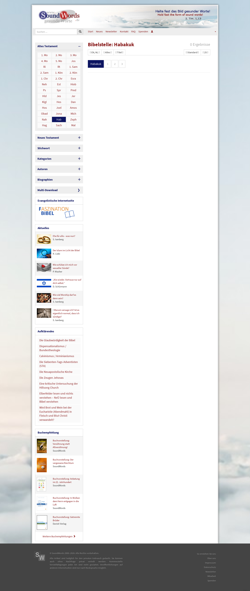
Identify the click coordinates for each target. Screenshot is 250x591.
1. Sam (73, 67)
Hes (59, 102)
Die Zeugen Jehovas (51, 377)
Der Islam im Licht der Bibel (58, 253)
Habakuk (95, 64)
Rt (59, 67)
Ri (44, 67)
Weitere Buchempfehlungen (59, 536)
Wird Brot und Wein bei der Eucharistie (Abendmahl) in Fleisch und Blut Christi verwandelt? (55, 414)
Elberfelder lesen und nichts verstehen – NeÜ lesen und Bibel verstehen (56, 397)
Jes (59, 96)
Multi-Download (47, 190)
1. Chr (44, 78)
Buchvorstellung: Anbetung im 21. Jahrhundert (58, 484)
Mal (73, 125)
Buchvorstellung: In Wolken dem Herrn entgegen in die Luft (58, 503)
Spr (59, 90)
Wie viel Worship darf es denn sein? (56, 298)
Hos (44, 107)
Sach (59, 125)
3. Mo (73, 55)
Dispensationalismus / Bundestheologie (52, 348)
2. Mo (59, 55)
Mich (73, 113)
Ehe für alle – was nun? (56, 239)
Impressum (210, 562)
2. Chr (58, 78)
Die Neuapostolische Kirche (55, 372)
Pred (73, 90)
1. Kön (59, 72)
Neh (44, 84)
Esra (73, 78)
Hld (44, 96)
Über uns (211, 558)
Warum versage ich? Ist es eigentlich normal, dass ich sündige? (58, 315)
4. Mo (44, 61)
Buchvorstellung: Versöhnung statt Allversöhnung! (53, 446)
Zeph (73, 119)
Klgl (44, 102)
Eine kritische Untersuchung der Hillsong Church (58, 386)
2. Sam (44, 72)
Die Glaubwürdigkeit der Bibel (57, 340)
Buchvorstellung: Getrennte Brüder (58, 522)
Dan (73, 102)
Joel (59, 107)
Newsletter (111, 31)
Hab (58, 119)
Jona (59, 113)
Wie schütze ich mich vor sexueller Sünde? (57, 268)
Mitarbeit (211, 576)
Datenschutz (210, 567)
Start (90, 31)
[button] (213, 31)
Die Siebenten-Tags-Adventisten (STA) (58, 364)
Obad (44, 113)
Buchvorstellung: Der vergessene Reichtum (55, 465)
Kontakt (124, 31)
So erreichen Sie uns (206, 553)
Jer (73, 96)
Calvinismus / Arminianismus (56, 356)
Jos (73, 61)
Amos (73, 107)
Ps (44, 90)
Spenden (143, 31)
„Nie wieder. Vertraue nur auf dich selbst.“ (59, 283)
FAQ (133, 31)
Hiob (73, 84)
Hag (44, 125)
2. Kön (73, 72)
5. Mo (59, 61)
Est (59, 84)
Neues (99, 31)
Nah (44, 119)
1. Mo (44, 55)
